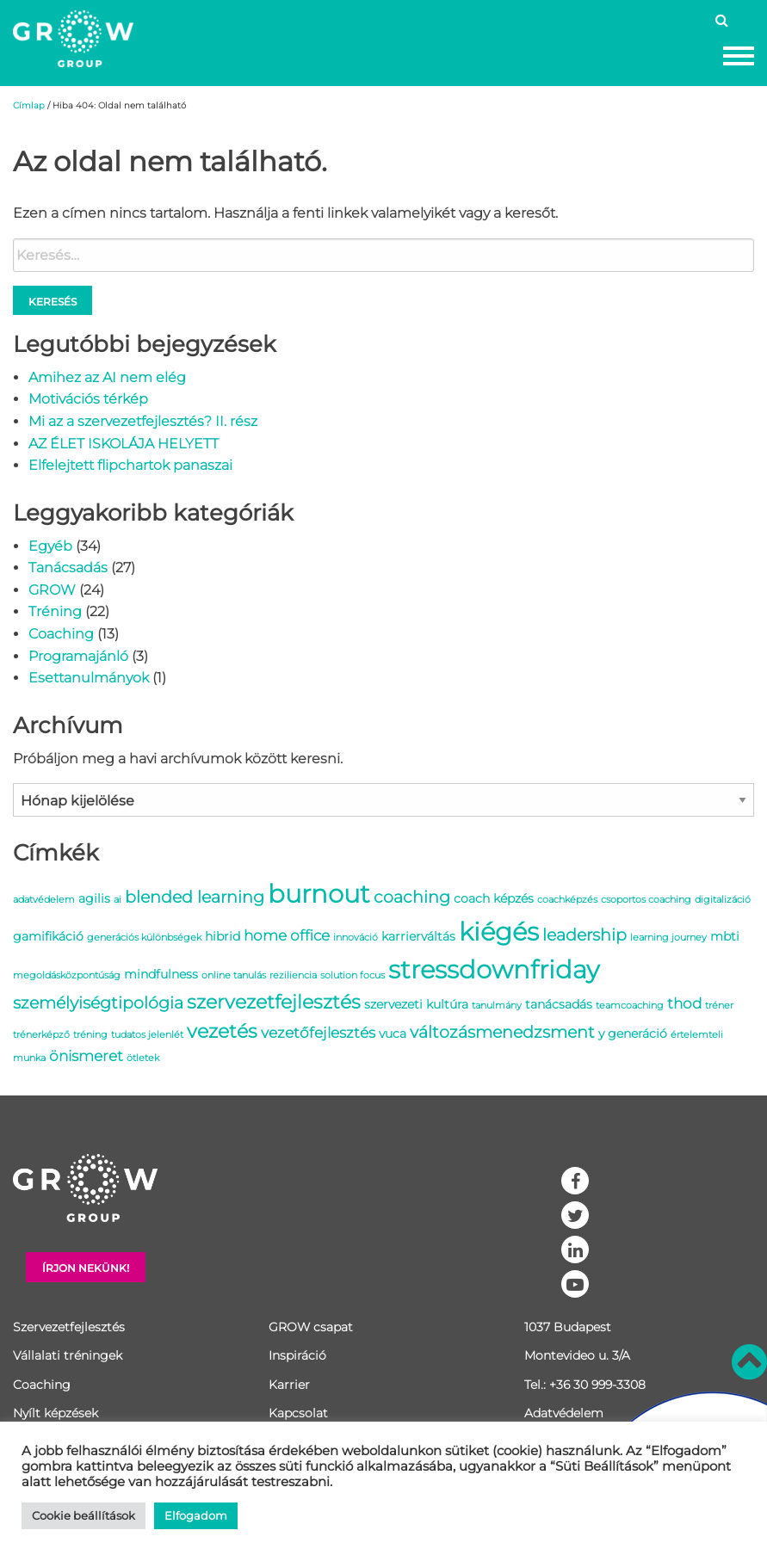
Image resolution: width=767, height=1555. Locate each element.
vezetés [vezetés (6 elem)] (222, 1031)
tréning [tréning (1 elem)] (90, 1034)
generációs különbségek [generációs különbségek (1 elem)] (144, 937)
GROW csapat (311, 1327)
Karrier (289, 1384)
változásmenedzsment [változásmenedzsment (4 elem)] (502, 1031)
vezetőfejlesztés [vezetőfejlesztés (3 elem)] (318, 1032)
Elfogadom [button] (195, 1515)
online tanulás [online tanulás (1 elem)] (233, 975)
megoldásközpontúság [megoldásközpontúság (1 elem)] (67, 975)
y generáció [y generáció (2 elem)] (632, 1033)
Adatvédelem (563, 1413)
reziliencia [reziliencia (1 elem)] (293, 975)
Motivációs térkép (88, 399)
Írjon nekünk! (85, 1268)
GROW (52, 590)
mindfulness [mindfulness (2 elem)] (161, 974)
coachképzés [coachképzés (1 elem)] (567, 899)
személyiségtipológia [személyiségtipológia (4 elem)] (98, 1002)
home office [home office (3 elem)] (287, 935)
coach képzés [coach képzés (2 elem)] (494, 898)
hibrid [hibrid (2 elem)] (222, 936)
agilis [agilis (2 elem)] (94, 898)
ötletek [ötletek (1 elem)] (143, 1058)
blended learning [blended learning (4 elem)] (194, 896)
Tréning (55, 611)
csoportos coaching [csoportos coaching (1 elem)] (646, 899)
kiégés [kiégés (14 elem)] (499, 931)
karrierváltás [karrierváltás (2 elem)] (418, 936)
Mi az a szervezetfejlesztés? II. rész (142, 421)
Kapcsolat (298, 1413)
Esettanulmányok (88, 678)
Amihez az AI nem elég (107, 377)
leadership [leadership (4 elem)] (584, 934)
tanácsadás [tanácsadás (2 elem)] (558, 1004)
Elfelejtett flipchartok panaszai (130, 465)
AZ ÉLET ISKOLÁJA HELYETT (123, 443)
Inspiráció (297, 1355)
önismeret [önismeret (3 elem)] (86, 1055)
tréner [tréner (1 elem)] (719, 1005)
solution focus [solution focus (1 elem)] (352, 975)
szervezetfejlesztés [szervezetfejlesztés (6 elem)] (274, 1002)
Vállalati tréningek (67, 1355)
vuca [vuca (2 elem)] (392, 1033)
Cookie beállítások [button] (83, 1515)
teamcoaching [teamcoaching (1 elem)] (630, 1005)
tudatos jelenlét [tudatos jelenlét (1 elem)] (147, 1034)
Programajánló (78, 656)
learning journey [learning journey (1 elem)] (668, 937)
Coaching (61, 634)
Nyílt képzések (55, 1413)
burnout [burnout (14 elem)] (319, 894)
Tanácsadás (68, 567)
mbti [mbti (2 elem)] (724, 936)
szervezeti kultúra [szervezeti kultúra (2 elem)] (416, 1004)
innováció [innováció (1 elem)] (355, 937)
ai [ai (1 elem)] (117, 899)
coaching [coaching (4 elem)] (412, 896)
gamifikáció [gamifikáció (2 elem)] (48, 936)
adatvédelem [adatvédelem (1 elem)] (44, 899)
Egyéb (50, 546)
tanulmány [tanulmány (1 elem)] (497, 1005)
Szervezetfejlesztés (69, 1327)
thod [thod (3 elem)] (684, 1003)
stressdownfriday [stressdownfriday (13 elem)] (493, 969)
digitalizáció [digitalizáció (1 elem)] (723, 899)
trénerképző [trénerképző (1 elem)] (41, 1034)
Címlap (29, 105)
